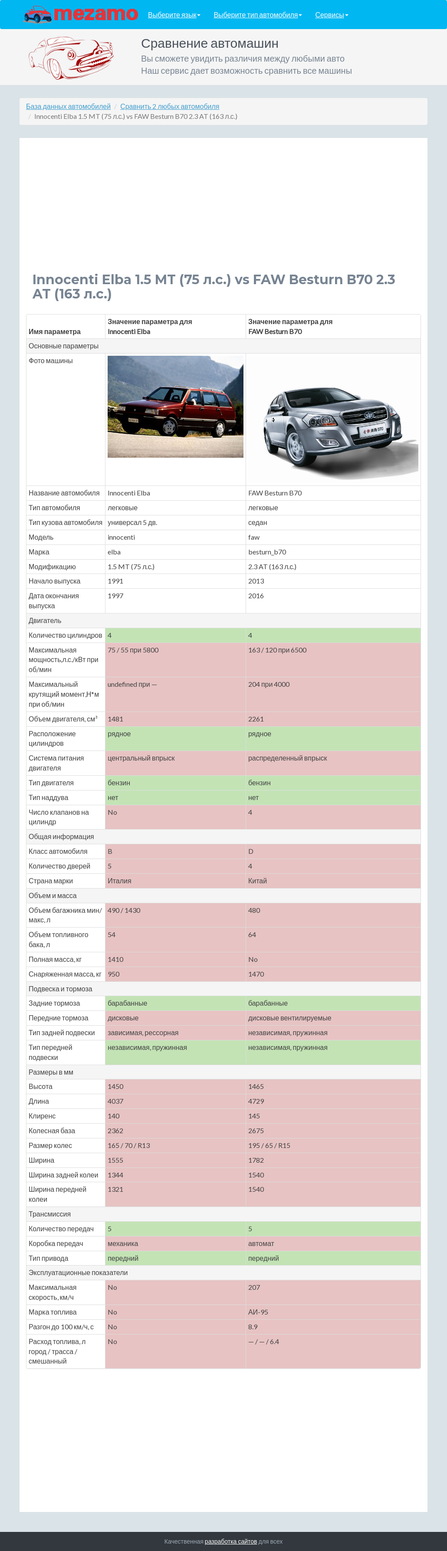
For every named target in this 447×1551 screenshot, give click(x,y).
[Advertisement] (223, 211)
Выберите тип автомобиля (258, 14)
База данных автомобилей (68, 106)
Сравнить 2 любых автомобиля (169, 106)
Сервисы (331, 14)
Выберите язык (174, 14)
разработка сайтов (231, 1541)
